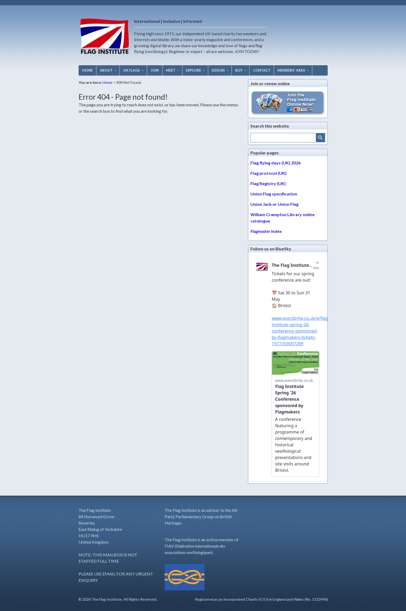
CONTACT (261, 70)
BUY (238, 70)
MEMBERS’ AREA (291, 70)
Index (266, 231)
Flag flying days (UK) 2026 (275, 162)
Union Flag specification (273, 193)
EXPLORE (193, 70)
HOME (87, 70)
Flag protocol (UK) (268, 173)
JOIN (155, 70)
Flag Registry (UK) (268, 183)
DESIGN (218, 70)
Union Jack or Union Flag (274, 204)
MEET (170, 70)
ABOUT (106, 70)
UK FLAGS (131, 70)
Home (107, 82)
